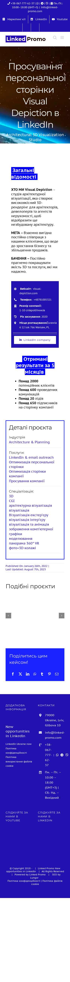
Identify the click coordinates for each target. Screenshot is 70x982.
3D (11, 496)
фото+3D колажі (22, 548)
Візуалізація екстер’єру (28, 515)
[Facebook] (12, 674)
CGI (12, 501)
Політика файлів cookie (47, 882)
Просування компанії (27, 481)
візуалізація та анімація (29, 524)
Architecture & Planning (29, 442)
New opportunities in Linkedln (33, 870)
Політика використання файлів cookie (19, 761)
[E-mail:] (56, 674)
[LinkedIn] (27, 674)
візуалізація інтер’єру (27, 520)
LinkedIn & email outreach (31, 457)
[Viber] (47, 3)
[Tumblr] (42, 674)
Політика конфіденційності (23, 880)
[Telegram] (42, 3)
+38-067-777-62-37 (22, 3)
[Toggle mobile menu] (62, 37)
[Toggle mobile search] (55, 37)
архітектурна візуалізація (30, 505)
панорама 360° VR (24, 543)
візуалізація (19, 510)
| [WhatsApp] (37, 3)
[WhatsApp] (35, 674)
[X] (20, 674)
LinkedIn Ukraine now (19, 744)
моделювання (20, 538)
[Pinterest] (49, 674)
